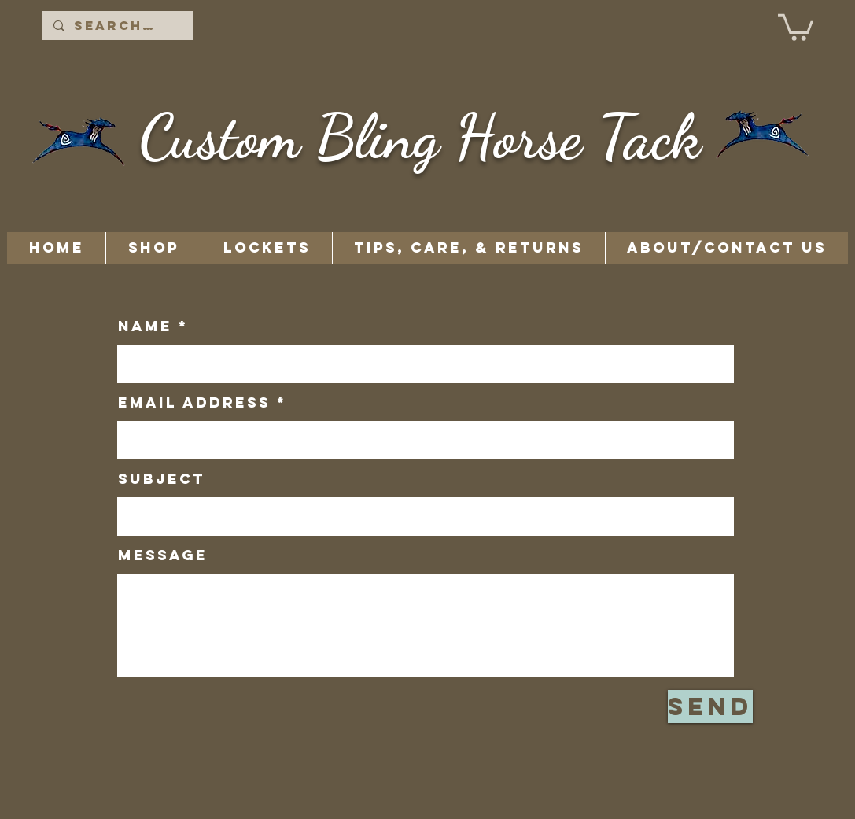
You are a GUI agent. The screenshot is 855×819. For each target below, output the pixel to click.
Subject (161, 479)
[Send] (710, 706)
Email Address (194, 403)
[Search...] (117, 25)
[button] (795, 26)
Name (145, 326)
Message (163, 555)
